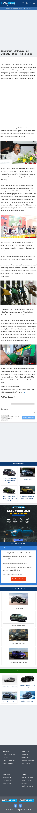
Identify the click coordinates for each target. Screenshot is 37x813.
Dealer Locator (7, 783)
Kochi (28, 757)
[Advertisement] (18, 29)
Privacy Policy (29, 786)
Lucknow (28, 763)
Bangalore (24, 760)
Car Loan (5, 757)
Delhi (23, 763)
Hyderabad (31, 760)
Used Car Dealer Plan (9, 760)
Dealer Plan (22, 8)
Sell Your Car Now (18, 579)
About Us (24, 780)
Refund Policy (29, 778)
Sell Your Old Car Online (18, 544)
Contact (30, 780)
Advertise (24, 783)
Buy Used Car (14, 8)
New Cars (28, 8)
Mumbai (24, 755)
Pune (28, 755)
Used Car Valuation (8, 763)
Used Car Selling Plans (9, 755)
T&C (23, 786)
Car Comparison (7, 780)
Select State (23, 3)
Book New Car (7, 778)
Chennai (24, 757)
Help (23, 778)
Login (28, 3)
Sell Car (8, 8)
